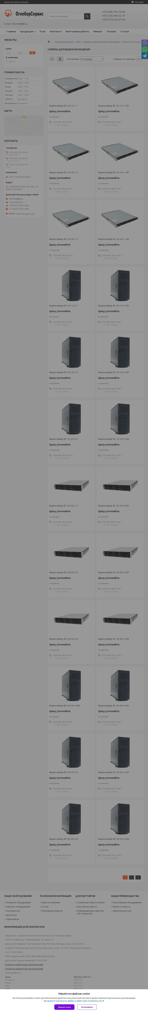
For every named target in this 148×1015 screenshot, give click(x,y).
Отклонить (87, 1007)
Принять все (64, 1007)
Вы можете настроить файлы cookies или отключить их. (73, 1000)
